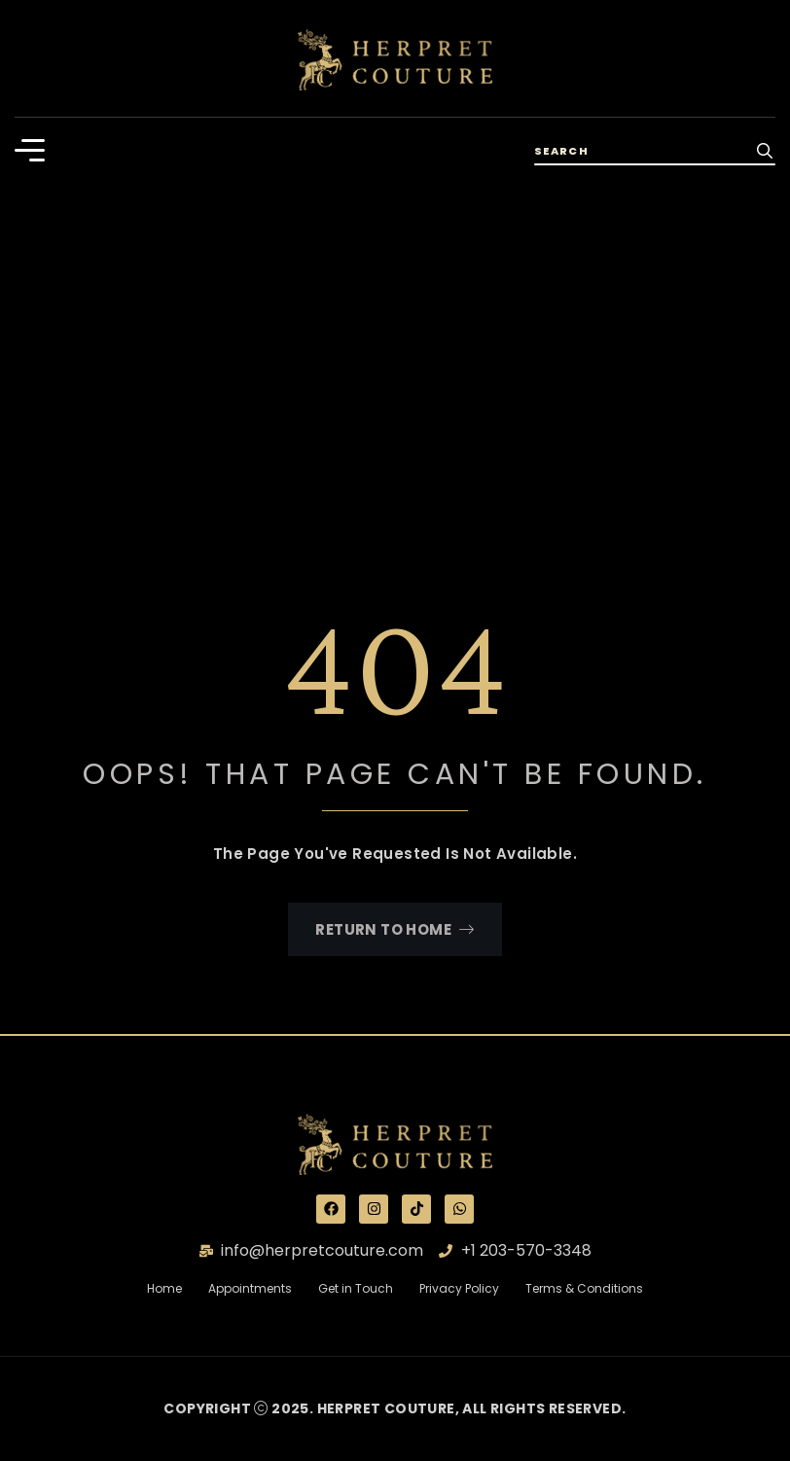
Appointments (250, 1288)
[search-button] (764, 150)
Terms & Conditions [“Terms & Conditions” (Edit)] (584, 1288)
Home (176, 1288)
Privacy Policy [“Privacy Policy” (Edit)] (459, 1288)
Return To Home (394, 929)
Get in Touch (368, 1288)
